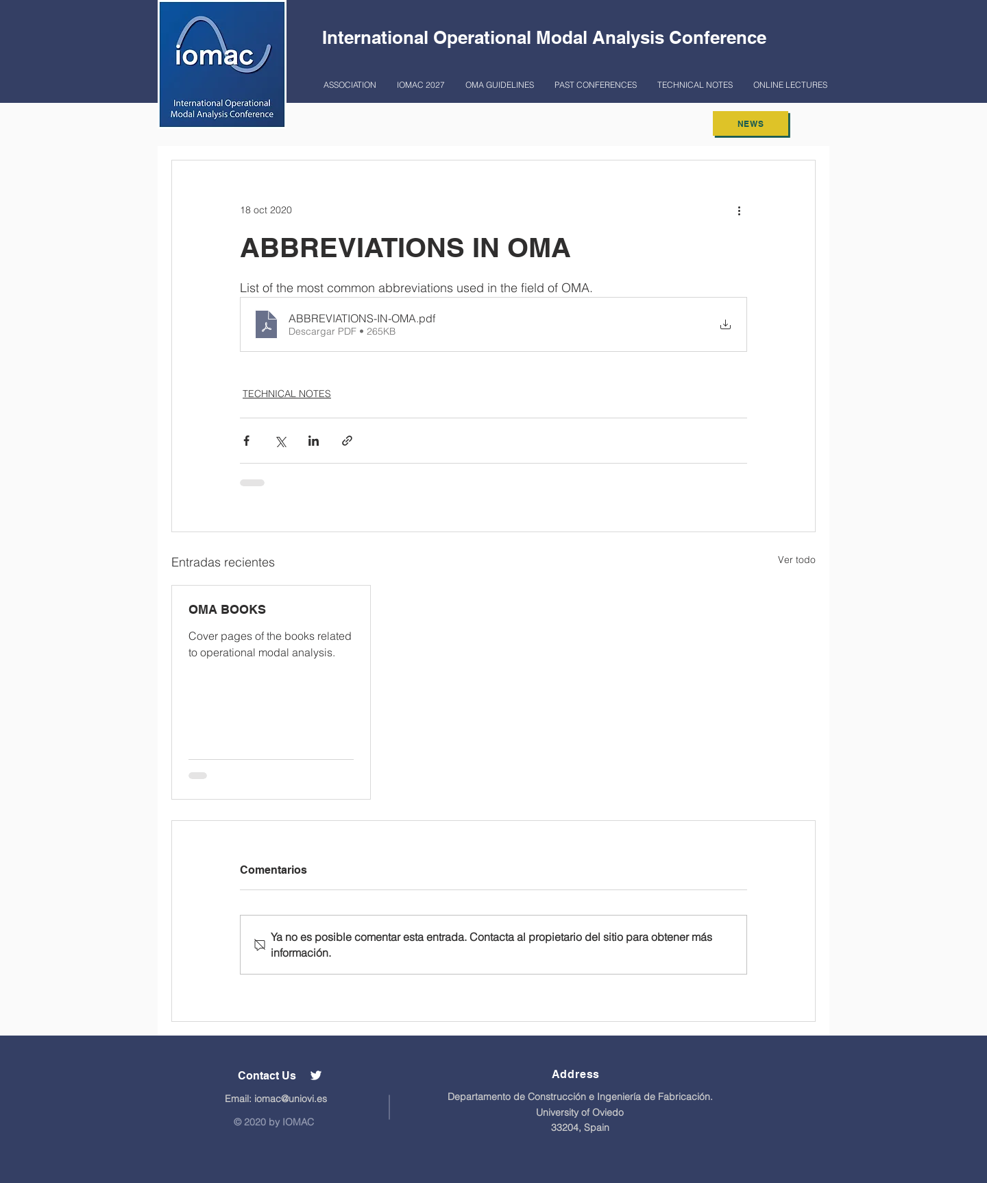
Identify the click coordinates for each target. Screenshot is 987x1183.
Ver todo (797, 559)
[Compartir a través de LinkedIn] (313, 440)
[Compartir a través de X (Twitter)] (280, 440)
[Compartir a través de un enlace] (347, 440)
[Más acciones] (739, 210)
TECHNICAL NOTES (287, 393)
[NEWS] (750, 123)
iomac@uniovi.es (290, 1098)
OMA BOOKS (227, 609)
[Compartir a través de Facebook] (246, 440)
